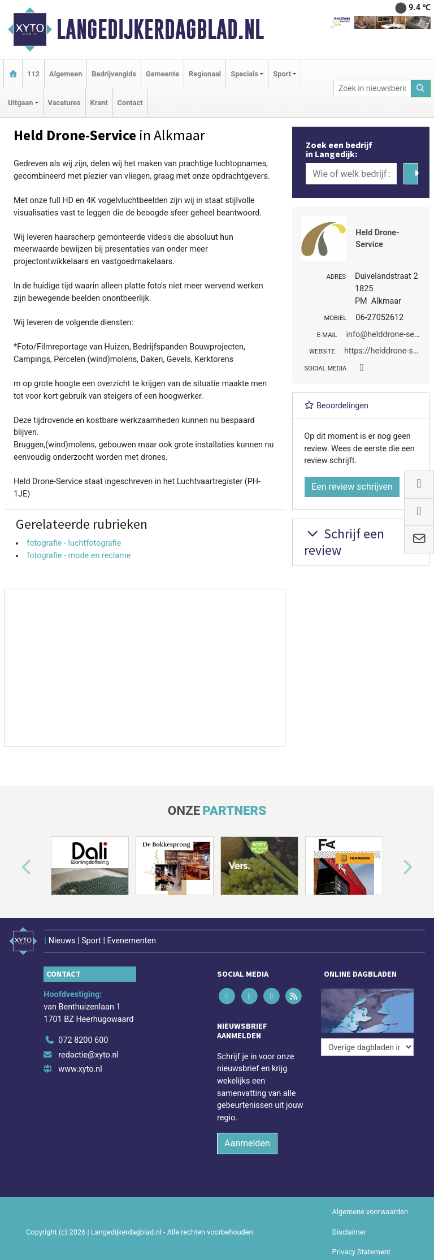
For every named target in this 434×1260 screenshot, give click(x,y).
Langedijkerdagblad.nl (160, 29)
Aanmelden (247, 1143)
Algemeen (65, 74)
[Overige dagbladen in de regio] (367, 1047)
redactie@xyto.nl (88, 1055)
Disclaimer (349, 1232)
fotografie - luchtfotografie (74, 543)
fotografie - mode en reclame (79, 555)
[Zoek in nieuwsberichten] (372, 88)
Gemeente (162, 74)
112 (33, 74)
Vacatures (64, 102)
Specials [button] (244, 74)
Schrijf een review (344, 542)
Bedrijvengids (114, 74)
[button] (13, 868)
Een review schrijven (352, 486)
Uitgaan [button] (20, 102)
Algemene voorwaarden (370, 1211)
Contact (130, 102)
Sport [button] (282, 74)
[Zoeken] (421, 88)
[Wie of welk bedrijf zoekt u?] (351, 173)
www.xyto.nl (80, 1069)
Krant (99, 102)
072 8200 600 (83, 1040)
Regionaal (205, 74)
